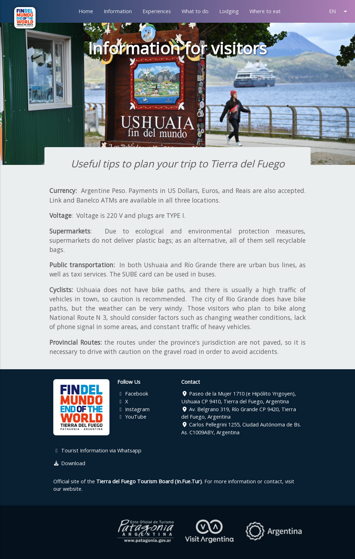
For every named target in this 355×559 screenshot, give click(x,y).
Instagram (133, 409)
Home (86, 11)
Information (118, 11)
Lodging (229, 11)
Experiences (156, 11)
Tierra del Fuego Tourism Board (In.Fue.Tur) (149, 481)
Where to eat (265, 11)
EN (339, 11)
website (72, 488)
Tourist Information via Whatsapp (97, 450)
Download (69, 463)
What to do (195, 11)
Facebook (132, 393)
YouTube (131, 416)
